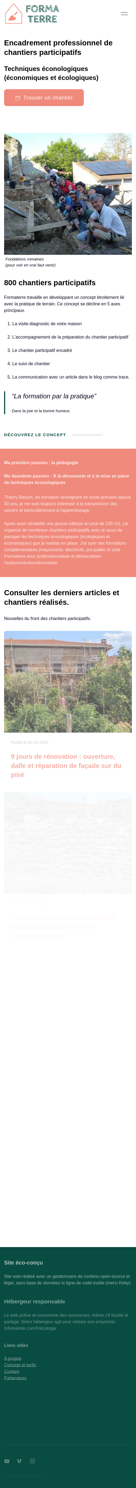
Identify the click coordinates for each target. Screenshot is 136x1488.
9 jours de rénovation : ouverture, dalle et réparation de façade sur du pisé (66, 767)
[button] (124, 13)
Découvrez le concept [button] (53, 434)
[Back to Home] (32, 13)
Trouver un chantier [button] (44, 98)
